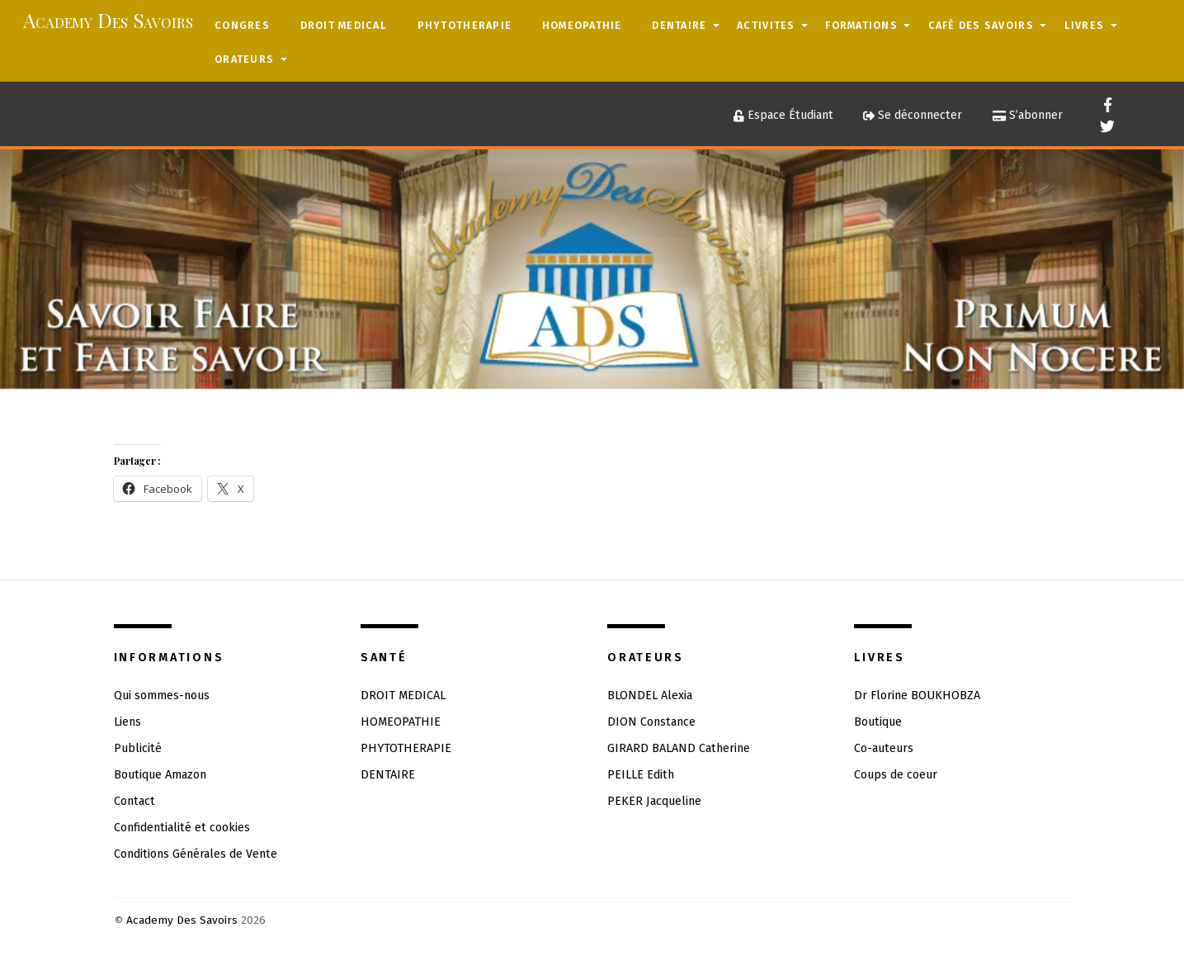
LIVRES (1084, 25)
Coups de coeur (895, 775)
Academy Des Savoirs (182, 920)
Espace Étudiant (783, 115)
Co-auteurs (883, 748)
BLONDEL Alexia (649, 695)
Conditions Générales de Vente (195, 854)
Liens (127, 722)
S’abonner (1028, 115)
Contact (134, 801)
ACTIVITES (766, 25)
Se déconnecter (912, 115)
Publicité (138, 748)
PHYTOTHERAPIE (464, 25)
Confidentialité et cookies (182, 828)
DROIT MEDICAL (343, 25)
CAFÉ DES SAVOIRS (981, 25)
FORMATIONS (861, 25)
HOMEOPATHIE (582, 25)
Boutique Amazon (160, 775)
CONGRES (242, 25)
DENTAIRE (679, 25)
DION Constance (651, 722)
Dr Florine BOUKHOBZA (917, 695)
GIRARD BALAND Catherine (678, 748)
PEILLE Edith (640, 775)
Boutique (878, 722)
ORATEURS (244, 59)
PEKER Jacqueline (654, 801)
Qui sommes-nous (162, 695)
